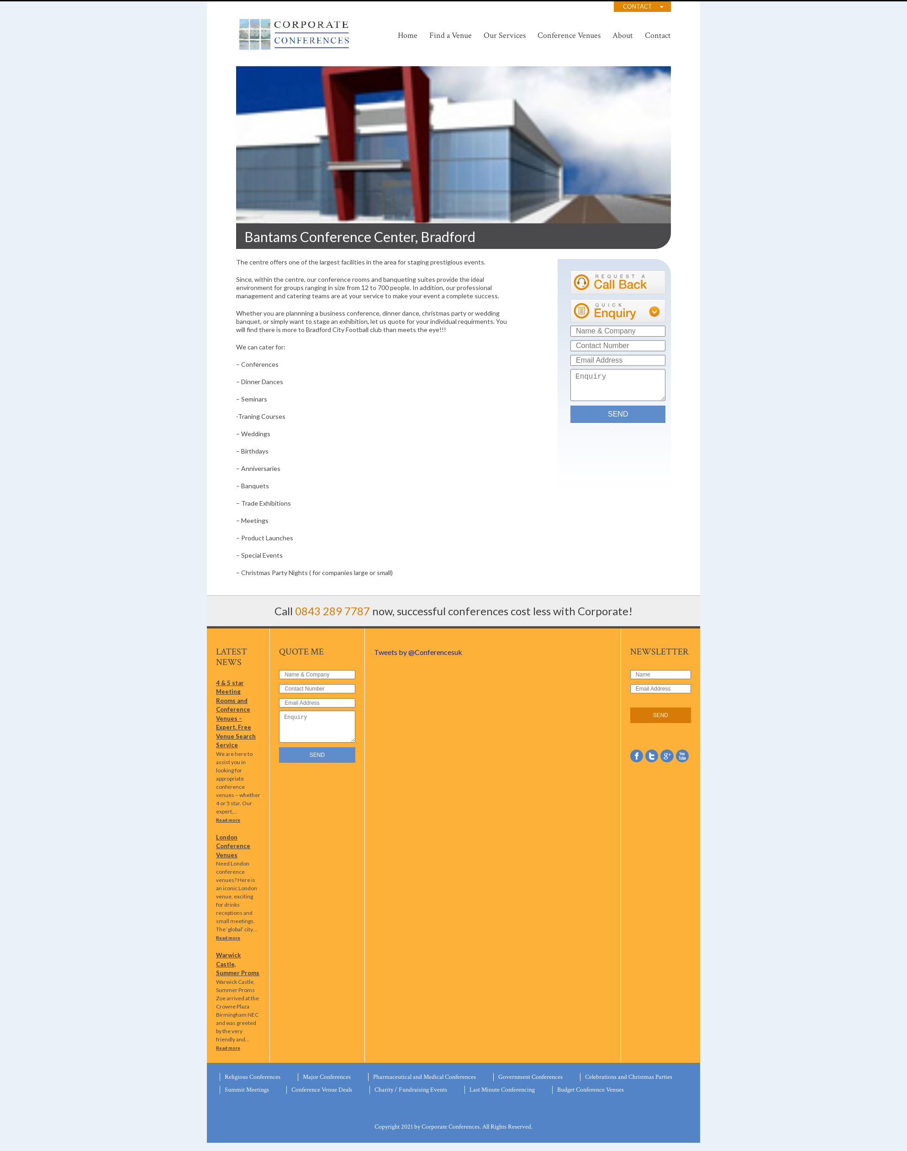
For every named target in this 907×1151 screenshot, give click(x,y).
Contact (637, 6)
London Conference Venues (233, 854)
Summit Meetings (247, 1098)
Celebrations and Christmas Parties (628, 1085)
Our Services (505, 35)
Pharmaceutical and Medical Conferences (424, 1085)
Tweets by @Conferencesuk (418, 652)
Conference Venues (569, 35)
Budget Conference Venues (590, 1098)
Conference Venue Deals (321, 1098)
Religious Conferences (252, 1085)
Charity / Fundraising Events (410, 1098)
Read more (228, 828)
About (622, 35)
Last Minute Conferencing (502, 1098)
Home (407, 35)
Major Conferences (327, 1085)
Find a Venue (450, 35)
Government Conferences (530, 1085)
